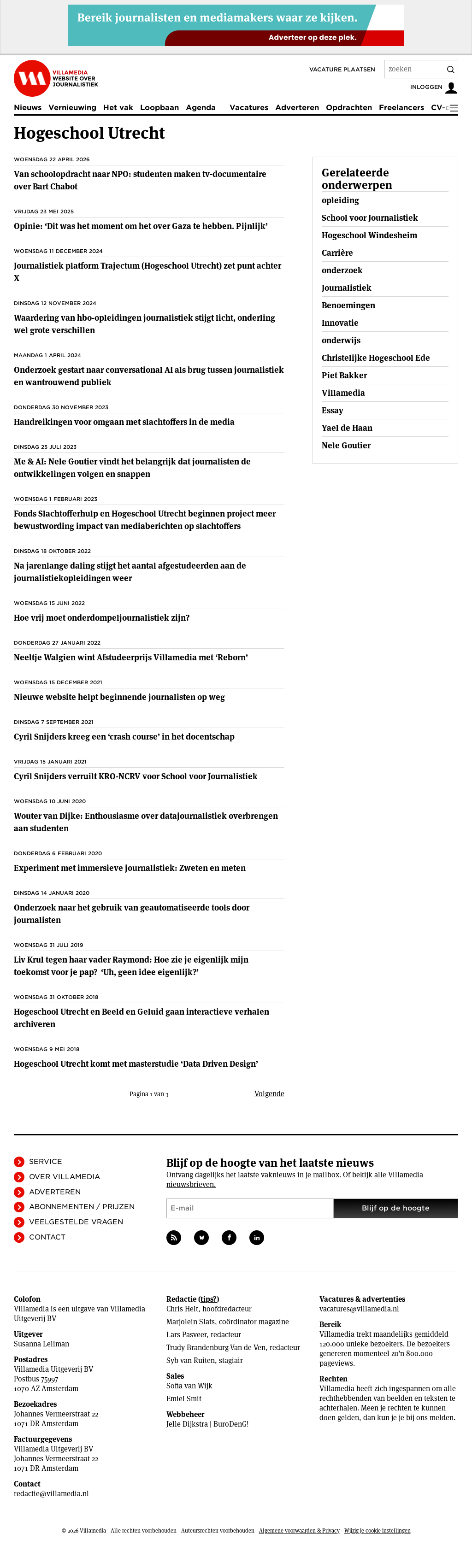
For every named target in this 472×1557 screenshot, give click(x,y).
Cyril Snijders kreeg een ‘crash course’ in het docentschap (124, 736)
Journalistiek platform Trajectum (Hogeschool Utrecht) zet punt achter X (147, 271)
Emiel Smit (183, 1399)
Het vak (118, 107)
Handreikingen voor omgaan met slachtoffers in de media (124, 422)
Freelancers (401, 107)
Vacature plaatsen (342, 69)
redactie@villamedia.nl (51, 1493)
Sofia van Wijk (189, 1386)
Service (45, 1161)
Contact (47, 1237)
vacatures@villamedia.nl (359, 1309)
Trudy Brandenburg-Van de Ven (216, 1347)
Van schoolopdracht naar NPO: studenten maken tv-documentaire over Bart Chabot (140, 180)
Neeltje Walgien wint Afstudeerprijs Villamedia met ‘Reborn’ (131, 657)
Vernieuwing (72, 107)
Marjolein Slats (190, 1322)
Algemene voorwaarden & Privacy (299, 1530)
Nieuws (27, 107)
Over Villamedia (64, 1177)
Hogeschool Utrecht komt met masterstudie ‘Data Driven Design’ (136, 1063)
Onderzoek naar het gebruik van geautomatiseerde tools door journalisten (131, 913)
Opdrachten (349, 107)
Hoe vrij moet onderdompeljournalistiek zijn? (101, 617)
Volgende (269, 1094)
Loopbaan (159, 107)
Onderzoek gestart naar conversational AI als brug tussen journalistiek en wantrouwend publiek (149, 376)
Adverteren (297, 107)
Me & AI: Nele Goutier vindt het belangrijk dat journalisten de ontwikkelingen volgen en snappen (132, 467)
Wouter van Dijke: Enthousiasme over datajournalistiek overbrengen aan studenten (146, 822)
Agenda (201, 107)
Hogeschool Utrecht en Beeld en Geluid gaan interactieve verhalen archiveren (141, 1017)
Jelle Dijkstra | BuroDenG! (207, 1424)
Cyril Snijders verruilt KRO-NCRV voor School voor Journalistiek (136, 776)
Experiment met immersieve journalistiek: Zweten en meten (130, 868)
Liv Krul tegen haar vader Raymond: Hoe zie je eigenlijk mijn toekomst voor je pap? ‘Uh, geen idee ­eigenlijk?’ (131, 965)
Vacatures (249, 107)
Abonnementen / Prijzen (82, 1207)
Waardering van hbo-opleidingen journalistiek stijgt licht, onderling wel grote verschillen (144, 323)
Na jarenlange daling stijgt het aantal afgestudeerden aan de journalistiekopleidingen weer (130, 571)
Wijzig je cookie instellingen (377, 1530)
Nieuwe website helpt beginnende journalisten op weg (119, 697)
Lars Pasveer (186, 1335)
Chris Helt (182, 1309)
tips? (209, 1299)
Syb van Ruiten (190, 1360)
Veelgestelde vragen (76, 1222)
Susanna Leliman (41, 1344)
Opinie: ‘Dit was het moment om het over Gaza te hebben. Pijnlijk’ (141, 226)
